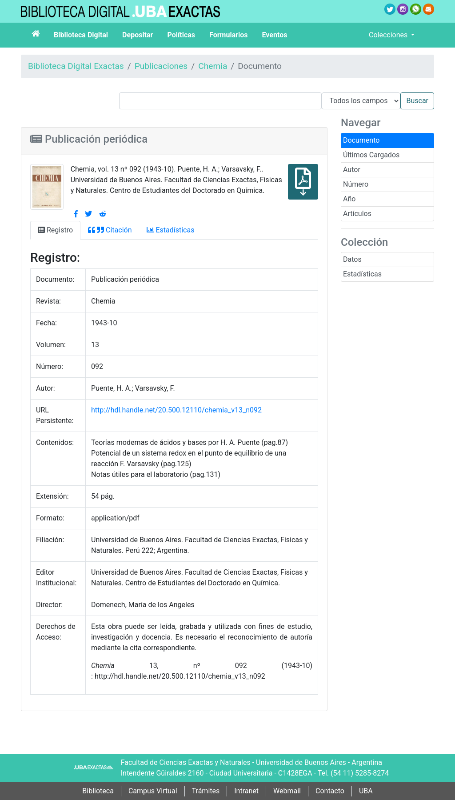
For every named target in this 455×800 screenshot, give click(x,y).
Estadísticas (362, 274)
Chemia (212, 66)
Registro (55, 230)
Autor (351, 169)
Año (349, 199)
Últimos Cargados (371, 155)
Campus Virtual (152, 791)
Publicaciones (161, 66)
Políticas (181, 35)
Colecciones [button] (389, 35)
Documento (361, 140)
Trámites (206, 791)
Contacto (329, 791)
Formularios (228, 35)
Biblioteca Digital (81, 35)
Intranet (246, 791)
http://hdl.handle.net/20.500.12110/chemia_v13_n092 (176, 410)
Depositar (137, 35)
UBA (366, 791)
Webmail (287, 791)
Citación (110, 230)
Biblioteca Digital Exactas (76, 66)
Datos (352, 259)
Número (355, 184)
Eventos (274, 35)
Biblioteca (98, 791)
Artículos (357, 213)
